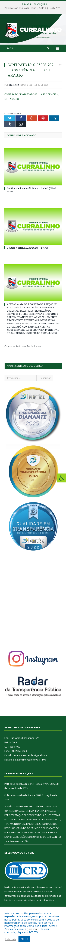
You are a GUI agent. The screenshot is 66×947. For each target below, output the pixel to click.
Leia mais (33, 929)
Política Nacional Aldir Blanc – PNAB (27, 247)
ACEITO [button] (24, 939)
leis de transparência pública (19, 900)
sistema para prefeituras (47, 887)
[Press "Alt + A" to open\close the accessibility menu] (61, 478)
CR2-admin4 (15, 85)
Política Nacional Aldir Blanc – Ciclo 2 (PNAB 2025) (33, 8)
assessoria (29, 891)
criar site (25, 887)
